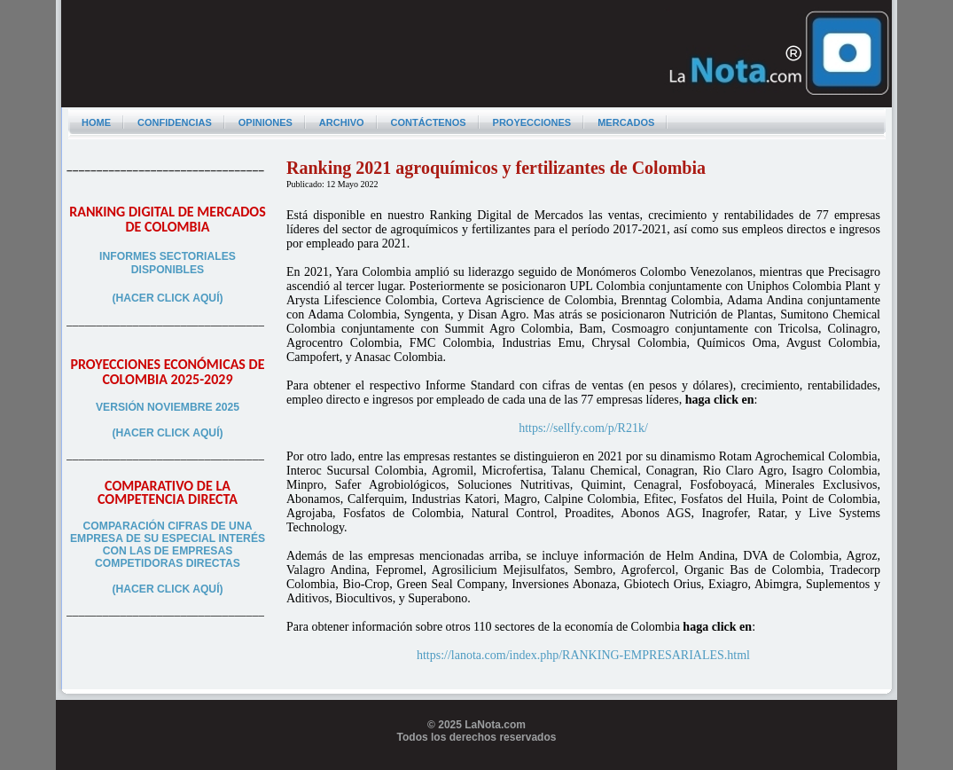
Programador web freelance (476, 762)
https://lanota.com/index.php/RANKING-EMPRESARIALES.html (583, 655)
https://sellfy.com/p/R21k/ (583, 428)
